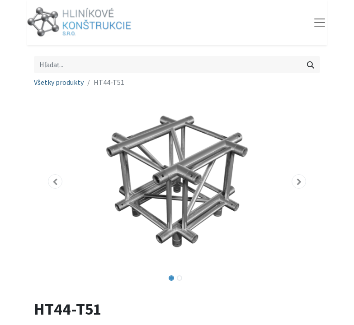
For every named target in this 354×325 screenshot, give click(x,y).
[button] (55, 181)
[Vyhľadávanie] (310, 64)
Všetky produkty (59, 82)
